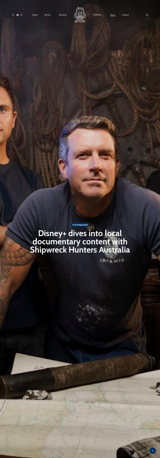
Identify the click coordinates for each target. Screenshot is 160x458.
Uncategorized (80, 225)
